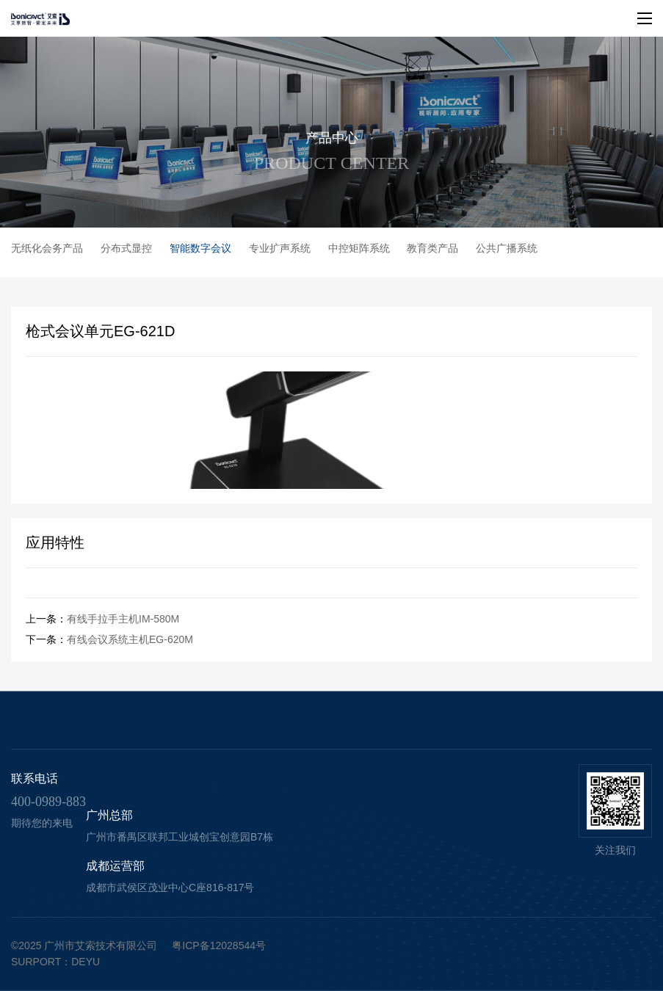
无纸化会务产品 (47, 248)
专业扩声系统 (280, 248)
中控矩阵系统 (359, 248)
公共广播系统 (506, 248)
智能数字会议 (200, 248)
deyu (85, 962)
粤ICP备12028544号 (219, 945)
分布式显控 (126, 248)
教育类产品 (432, 248)
